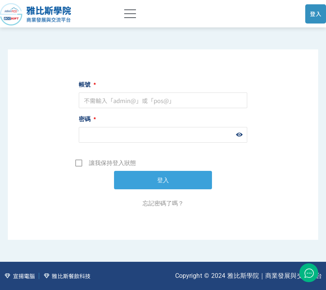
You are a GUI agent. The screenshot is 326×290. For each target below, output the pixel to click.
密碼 (87, 119)
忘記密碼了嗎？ (163, 203)
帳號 (87, 84)
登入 (315, 14)
